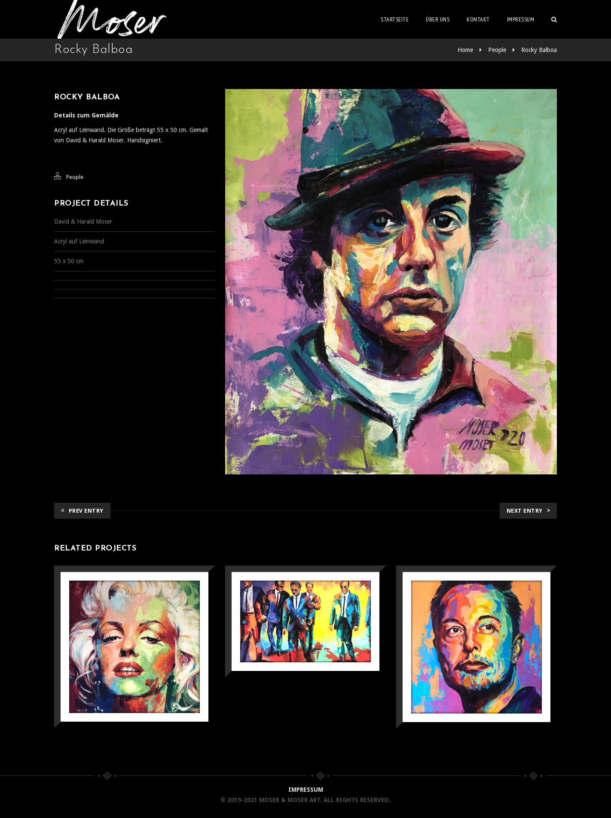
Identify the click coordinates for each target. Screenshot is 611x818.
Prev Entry (82, 510)
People (497, 49)
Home (465, 49)
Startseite (395, 19)
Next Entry (528, 510)
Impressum (521, 19)
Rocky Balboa (539, 49)
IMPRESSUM (305, 789)
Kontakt (478, 19)
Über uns (437, 19)
